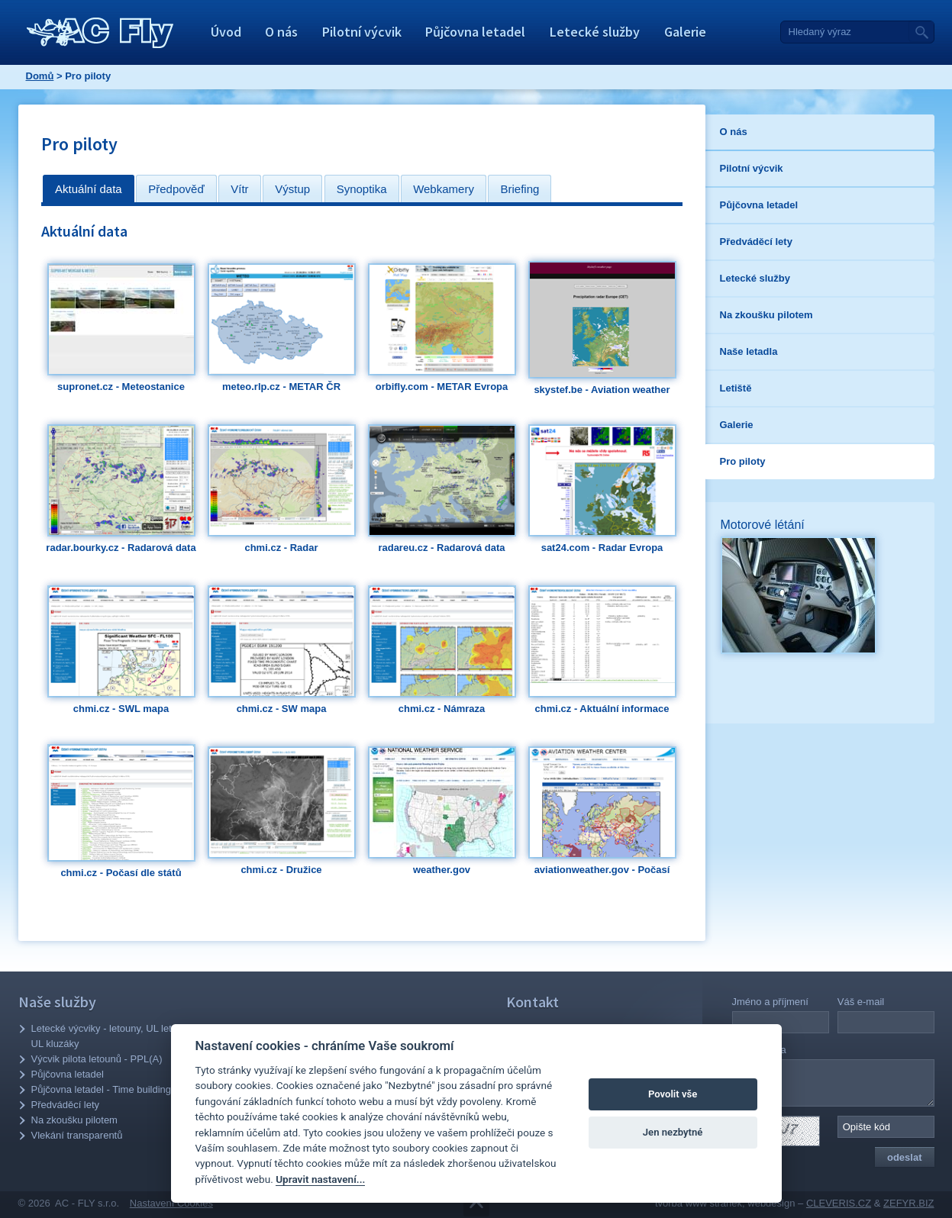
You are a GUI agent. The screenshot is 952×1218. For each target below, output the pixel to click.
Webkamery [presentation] (443, 188)
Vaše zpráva (759, 1049)
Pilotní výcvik (362, 31)
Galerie (685, 31)
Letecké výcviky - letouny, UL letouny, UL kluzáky (113, 1036)
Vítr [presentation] (239, 188)
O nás (281, 31)
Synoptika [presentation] (362, 188)
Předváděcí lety (65, 1104)
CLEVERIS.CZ (838, 1203)
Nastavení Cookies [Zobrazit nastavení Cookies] (171, 1203)
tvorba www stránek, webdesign (725, 1203)
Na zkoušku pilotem (74, 1120)
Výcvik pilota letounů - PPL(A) (97, 1059)
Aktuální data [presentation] (88, 188)
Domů (40, 76)
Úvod (226, 31)
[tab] (88, 189)
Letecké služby (595, 31)
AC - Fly (100, 33)
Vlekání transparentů (77, 1135)
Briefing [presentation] (519, 188)
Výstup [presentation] (292, 188)
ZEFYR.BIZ (908, 1203)
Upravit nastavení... (320, 1179)
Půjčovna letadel (475, 31)
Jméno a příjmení (770, 1001)
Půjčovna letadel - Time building (101, 1089)
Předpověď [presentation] (176, 188)
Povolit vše (672, 1094)
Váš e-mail (860, 1001)
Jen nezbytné (673, 1132)
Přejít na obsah (476, 1203)
